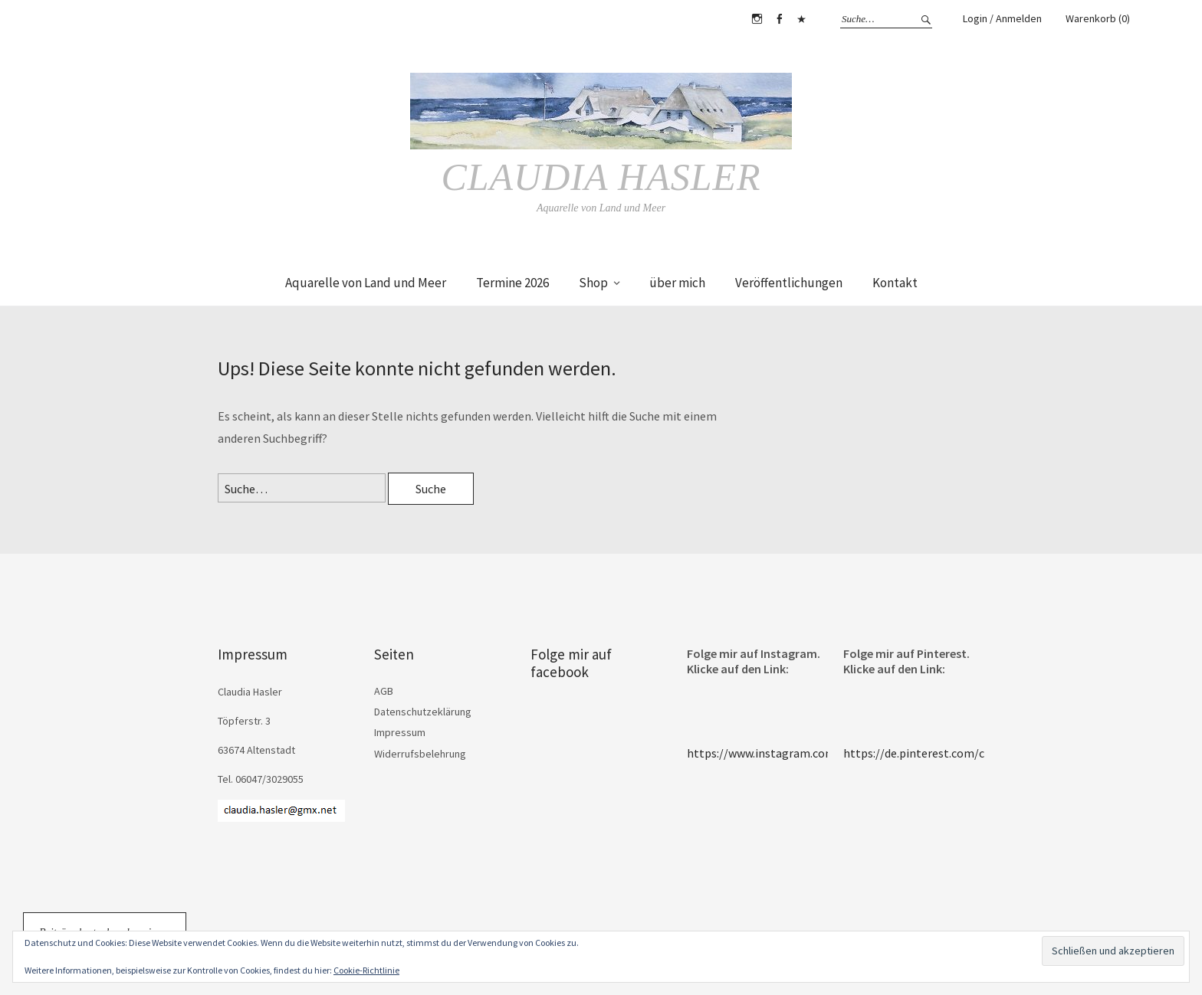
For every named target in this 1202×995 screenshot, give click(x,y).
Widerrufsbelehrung (420, 754)
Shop (593, 282)
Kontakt (895, 282)
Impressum (399, 732)
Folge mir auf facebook (571, 663)
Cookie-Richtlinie (366, 970)
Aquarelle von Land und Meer (365, 282)
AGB (383, 691)
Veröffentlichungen (788, 282)
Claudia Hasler (600, 176)
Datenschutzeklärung (422, 711)
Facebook (778, 19)
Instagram (756, 19)
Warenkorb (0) (1098, 18)
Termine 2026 (512, 282)
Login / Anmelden (1002, 18)
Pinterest (801, 19)
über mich (677, 282)
